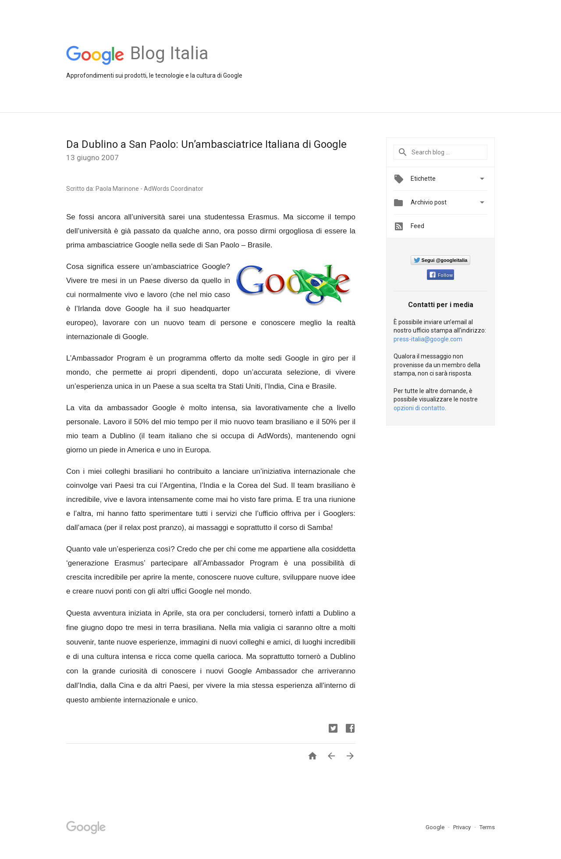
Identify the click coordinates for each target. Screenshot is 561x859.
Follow (441, 275)
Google (436, 827)
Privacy (462, 827)
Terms (487, 827)
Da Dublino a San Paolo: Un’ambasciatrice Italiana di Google (206, 144)
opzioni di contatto (419, 408)
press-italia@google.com (428, 339)
